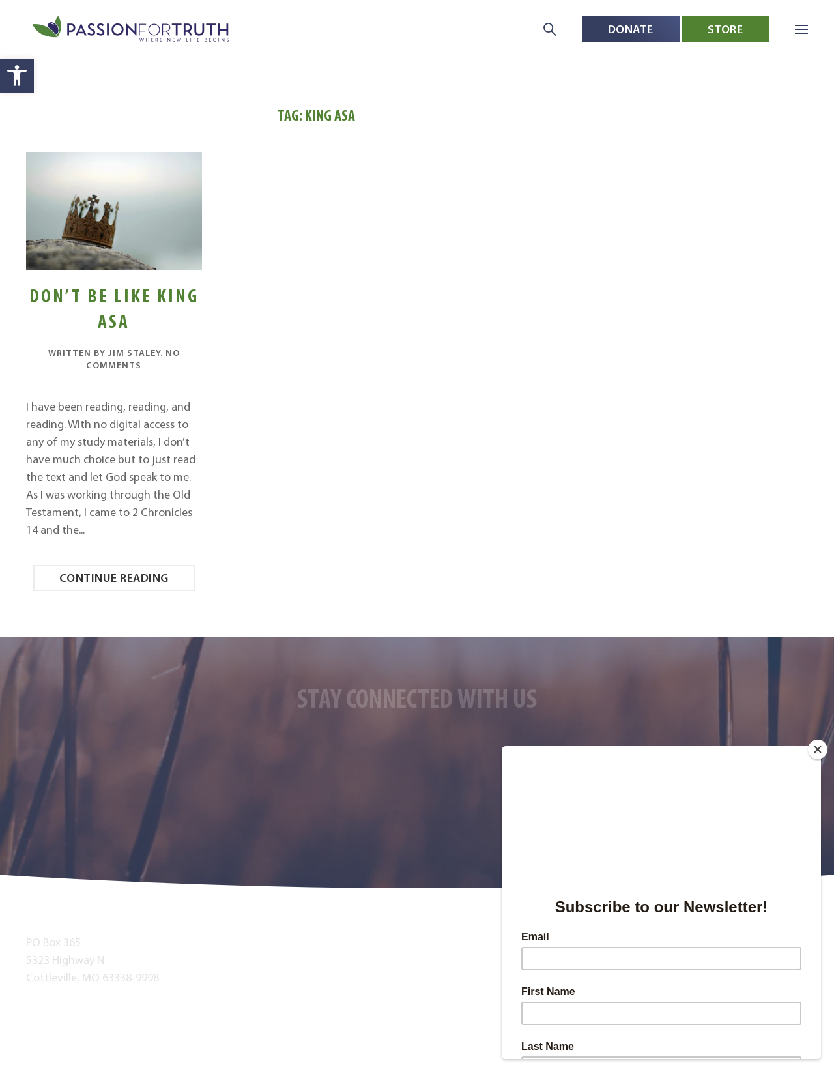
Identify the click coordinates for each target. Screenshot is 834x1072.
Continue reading (114, 577)
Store (725, 29)
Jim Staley (134, 352)
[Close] (817, 749)
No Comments (133, 359)
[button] (17, 76)
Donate (631, 29)
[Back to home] (132, 29)
